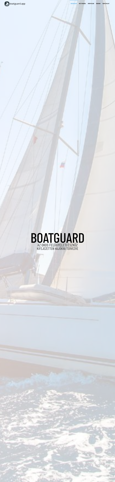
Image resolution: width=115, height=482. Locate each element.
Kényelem (91, 3)
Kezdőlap (74, 3)
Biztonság (82, 3)
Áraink (98, 3)
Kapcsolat (106, 3)
